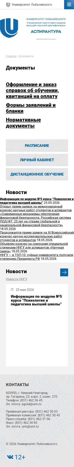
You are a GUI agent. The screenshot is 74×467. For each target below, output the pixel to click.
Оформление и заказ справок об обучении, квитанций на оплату (32, 90)
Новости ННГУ (16, 279)
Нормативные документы (23, 123)
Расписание (37, 145)
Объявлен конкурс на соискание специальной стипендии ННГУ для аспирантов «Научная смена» (34, 247)
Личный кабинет (37, 160)
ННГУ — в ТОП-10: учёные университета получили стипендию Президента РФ (36, 257)
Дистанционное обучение (37, 174)
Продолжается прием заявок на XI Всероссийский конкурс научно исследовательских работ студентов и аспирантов (37, 236)
